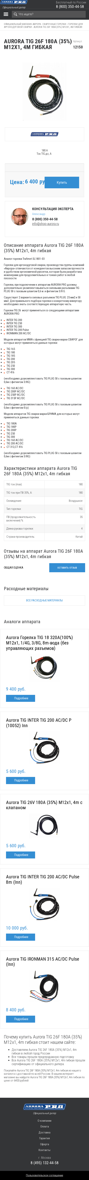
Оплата (44, 1126)
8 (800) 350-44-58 (70, 6)
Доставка (44, 1132)
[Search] (49, 14)
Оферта (44, 1144)
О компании (44, 1120)
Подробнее (21, 698)
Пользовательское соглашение (44, 1175)
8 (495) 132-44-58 (45, 1162)
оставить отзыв (67, 567)
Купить (62, 182)
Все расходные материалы (44, 600)
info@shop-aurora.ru (45, 224)
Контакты (44, 1150)
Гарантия (44, 1138)
